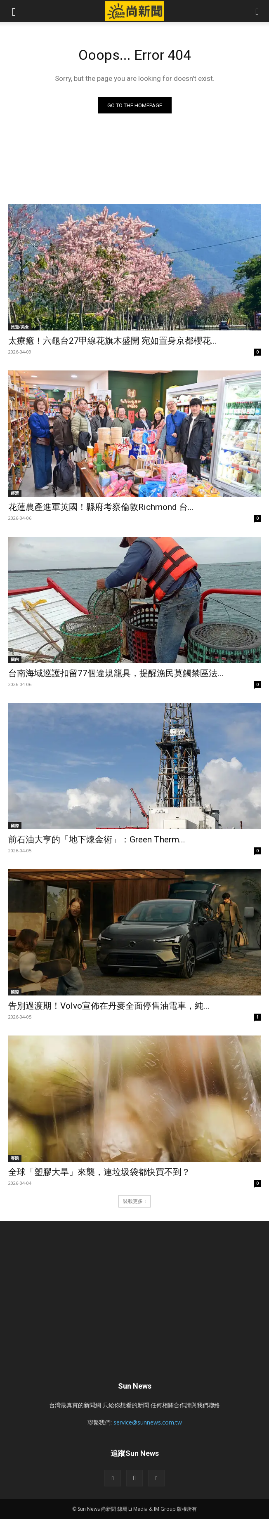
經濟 (15, 493)
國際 (15, 825)
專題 (15, 1158)
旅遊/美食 (20, 327)
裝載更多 (134, 1201)
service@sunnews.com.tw (147, 1422)
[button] (14, 11)
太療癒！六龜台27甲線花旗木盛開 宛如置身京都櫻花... (112, 341)
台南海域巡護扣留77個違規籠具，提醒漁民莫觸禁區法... (116, 673)
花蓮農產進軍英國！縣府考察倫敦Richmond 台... (101, 507)
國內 (15, 659)
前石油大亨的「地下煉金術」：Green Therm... (96, 839)
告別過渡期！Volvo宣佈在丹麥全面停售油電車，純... (109, 1006)
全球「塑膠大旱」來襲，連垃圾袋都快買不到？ (99, 1172)
